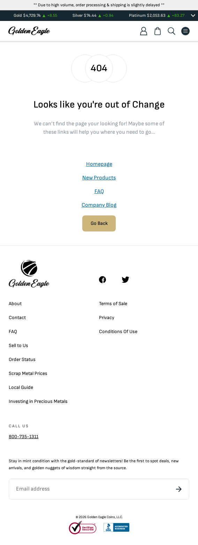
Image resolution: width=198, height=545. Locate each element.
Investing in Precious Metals (38, 401)
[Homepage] (29, 31)
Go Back (99, 223)
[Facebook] (106, 280)
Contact (17, 318)
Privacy (106, 318)
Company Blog (99, 205)
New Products (99, 178)
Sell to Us (18, 345)
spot (154, 461)
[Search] (171, 31)
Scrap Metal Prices (28, 373)
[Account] (143, 31)
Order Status (22, 359)
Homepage (99, 164)
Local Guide (21, 387)
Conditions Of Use (118, 331)
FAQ (99, 191)
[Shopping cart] (157, 31)
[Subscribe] (178, 489)
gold (71, 461)
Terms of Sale (113, 304)
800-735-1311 (23, 437)
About (15, 304)
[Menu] (185, 31)
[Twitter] (129, 280)
